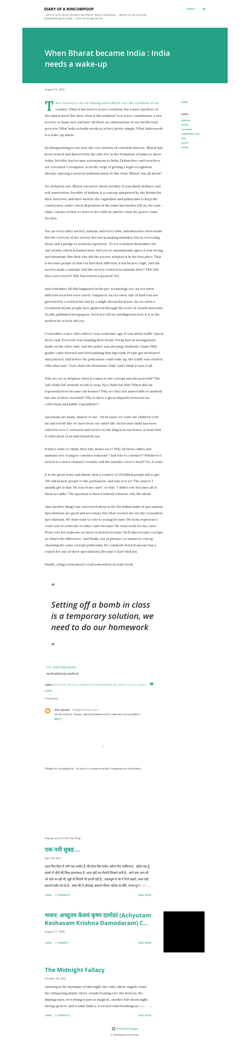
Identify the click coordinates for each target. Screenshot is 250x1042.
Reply (58, 719)
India (183, 138)
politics (185, 142)
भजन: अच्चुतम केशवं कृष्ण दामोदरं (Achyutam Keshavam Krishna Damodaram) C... (98, 919)
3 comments (62, 895)
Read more (144, 895)
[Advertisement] (99, 796)
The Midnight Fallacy (75, 970)
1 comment (62, 942)
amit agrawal (62, 709)
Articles (185, 124)
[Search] (190, 9)
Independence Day (190, 133)
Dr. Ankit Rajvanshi (61, 667)
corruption (186, 129)
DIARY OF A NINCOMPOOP (69, 9)
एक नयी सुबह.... (62, 849)
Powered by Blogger (125, 1028)
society (184, 147)
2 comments (62, 1015)
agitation (185, 120)
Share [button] (184, 102)
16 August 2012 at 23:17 (85, 709)
